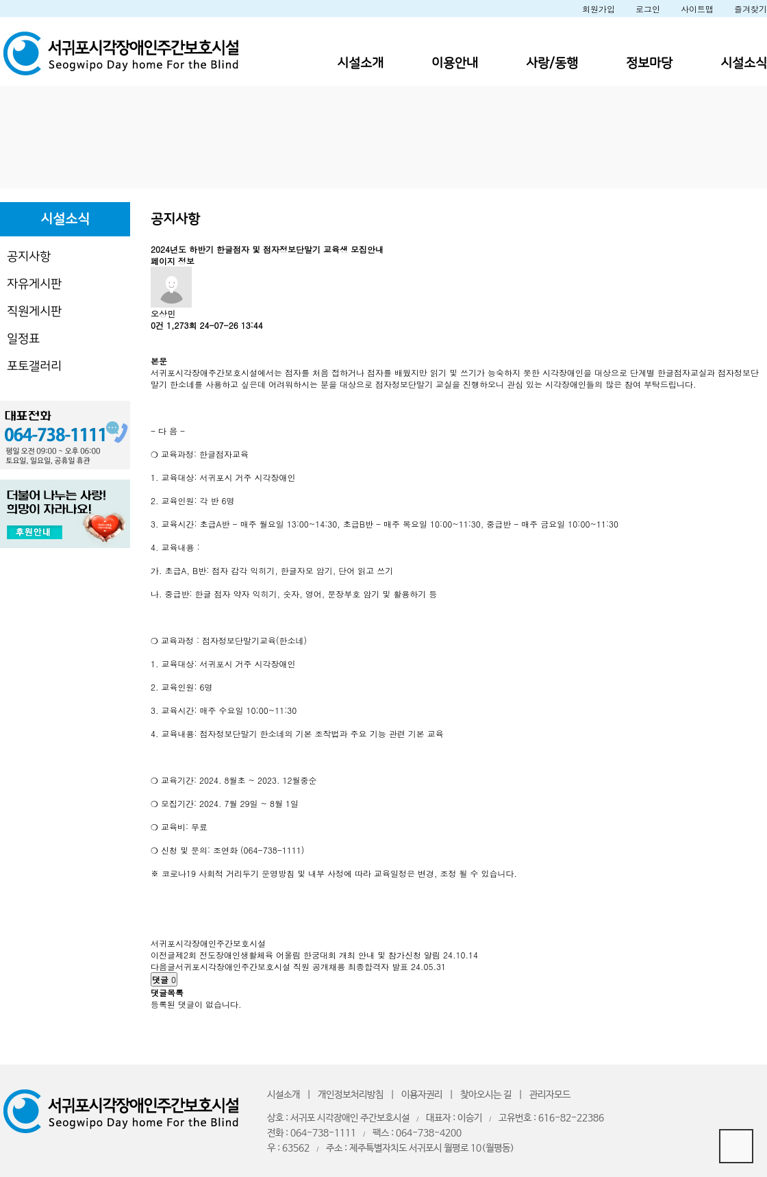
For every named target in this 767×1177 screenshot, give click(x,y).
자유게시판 (34, 284)
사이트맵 (697, 8)
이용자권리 (421, 1094)
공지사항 (29, 256)
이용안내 (454, 63)
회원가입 (598, 8)
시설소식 (743, 63)
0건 (157, 325)
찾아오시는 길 (486, 1094)
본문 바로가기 (0, 0)
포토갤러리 (34, 366)
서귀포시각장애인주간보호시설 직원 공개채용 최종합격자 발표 (291, 966)
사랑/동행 (552, 63)
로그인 (648, 8)
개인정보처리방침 (351, 1094)
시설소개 (360, 63)
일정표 (23, 339)
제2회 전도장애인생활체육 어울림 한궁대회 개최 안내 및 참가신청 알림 (307, 955)
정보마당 (649, 63)
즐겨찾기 (750, 8)
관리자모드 (549, 1094)
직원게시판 (34, 311)
